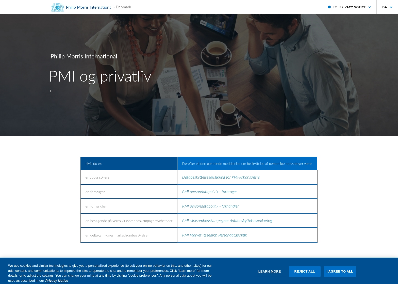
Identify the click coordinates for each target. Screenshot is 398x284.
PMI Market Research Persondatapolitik (214, 234)
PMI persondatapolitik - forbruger (209, 191)
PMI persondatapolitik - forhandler (210, 205)
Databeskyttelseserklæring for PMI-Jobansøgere (221, 177)
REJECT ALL (304, 273)
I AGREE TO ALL (340, 273)
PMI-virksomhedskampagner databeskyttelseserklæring (227, 220)
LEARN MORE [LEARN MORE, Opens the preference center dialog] (269, 273)
